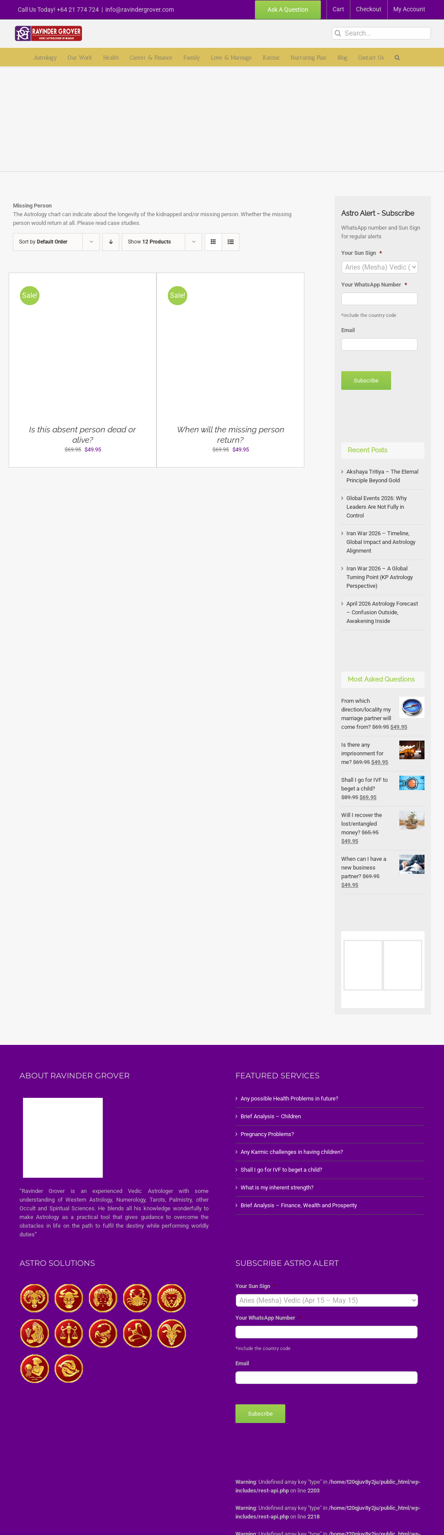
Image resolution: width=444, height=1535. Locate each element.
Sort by (43, 242)
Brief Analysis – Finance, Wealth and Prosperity (299, 1205)
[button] (397, 57)
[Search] (338, 33)
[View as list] (230, 242)
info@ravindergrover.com (139, 9)
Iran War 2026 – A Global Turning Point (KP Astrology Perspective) (379, 577)
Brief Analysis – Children (271, 1116)
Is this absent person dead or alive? (82, 435)
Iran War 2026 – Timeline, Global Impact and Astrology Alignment (380, 542)
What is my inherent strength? (277, 1187)
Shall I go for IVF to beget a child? (281, 1169)
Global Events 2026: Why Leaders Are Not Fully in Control (376, 507)
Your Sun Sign (361, 253)
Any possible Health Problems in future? (289, 1098)
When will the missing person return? (230, 435)
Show (149, 242)
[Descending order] (110, 242)
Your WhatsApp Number (374, 284)
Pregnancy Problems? (267, 1134)
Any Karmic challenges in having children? (292, 1152)
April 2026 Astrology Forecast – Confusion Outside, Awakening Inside (382, 612)
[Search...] (381, 33)
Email (348, 330)
